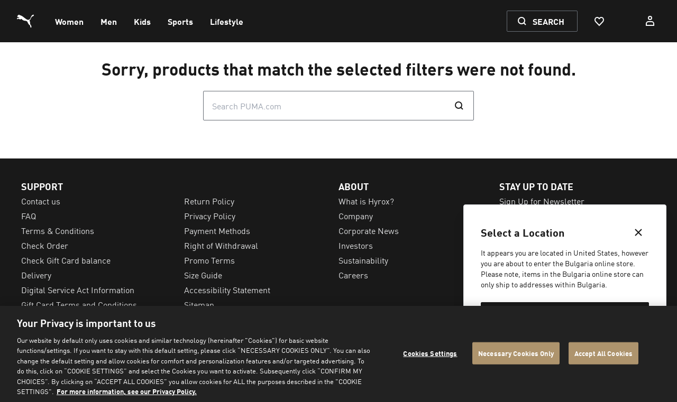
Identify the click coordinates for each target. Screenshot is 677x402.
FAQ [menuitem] (28, 215)
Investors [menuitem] (355, 245)
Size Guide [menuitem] (203, 274)
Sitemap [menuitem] (199, 304)
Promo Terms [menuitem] (209, 260)
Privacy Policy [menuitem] (209, 215)
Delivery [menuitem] (36, 274)
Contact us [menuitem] (40, 200)
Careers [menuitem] (353, 274)
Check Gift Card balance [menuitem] (66, 260)
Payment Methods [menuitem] (217, 230)
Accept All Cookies (603, 353)
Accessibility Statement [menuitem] (227, 289)
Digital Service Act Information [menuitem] (77, 289)
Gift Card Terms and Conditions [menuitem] (79, 304)
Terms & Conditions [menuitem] (57, 230)
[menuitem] (69, 21)
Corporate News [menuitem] (368, 230)
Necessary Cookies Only (516, 353)
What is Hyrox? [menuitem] (366, 200)
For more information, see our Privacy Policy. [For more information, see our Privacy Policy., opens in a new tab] (127, 391)
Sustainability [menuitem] (363, 260)
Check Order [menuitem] (44, 245)
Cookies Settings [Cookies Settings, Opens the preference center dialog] (430, 353)
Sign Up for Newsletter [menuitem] (541, 200)
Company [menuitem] (355, 215)
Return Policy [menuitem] (209, 200)
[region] (338, 354)
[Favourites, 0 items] (598, 21)
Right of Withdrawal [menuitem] (221, 245)
